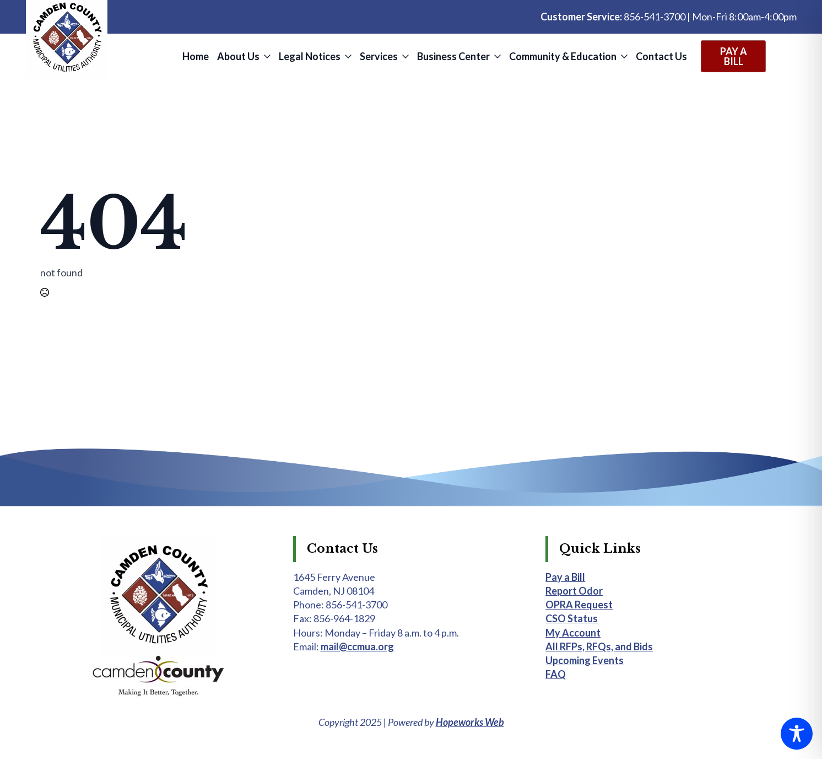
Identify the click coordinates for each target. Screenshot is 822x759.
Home (195, 56)
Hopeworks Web (470, 722)
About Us (238, 56)
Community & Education (562, 56)
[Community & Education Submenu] (623, 56)
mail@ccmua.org (357, 646)
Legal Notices (309, 56)
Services (379, 56)
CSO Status (571, 618)
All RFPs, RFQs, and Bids (599, 646)
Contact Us (661, 56)
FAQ (555, 674)
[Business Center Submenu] (497, 56)
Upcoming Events (584, 660)
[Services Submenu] (405, 56)
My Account (573, 633)
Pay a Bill (565, 577)
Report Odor (574, 591)
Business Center (453, 56)
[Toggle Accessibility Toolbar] (797, 734)
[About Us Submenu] (266, 56)
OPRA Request (579, 604)
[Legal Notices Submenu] (347, 56)
